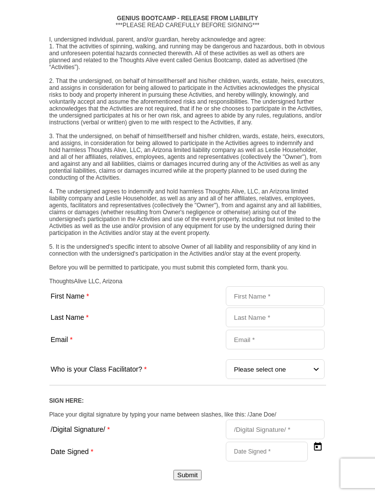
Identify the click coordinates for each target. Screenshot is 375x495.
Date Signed (72, 452)
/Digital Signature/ (80, 429)
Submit (187, 475)
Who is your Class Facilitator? (99, 369)
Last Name (70, 317)
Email (62, 339)
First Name (70, 296)
